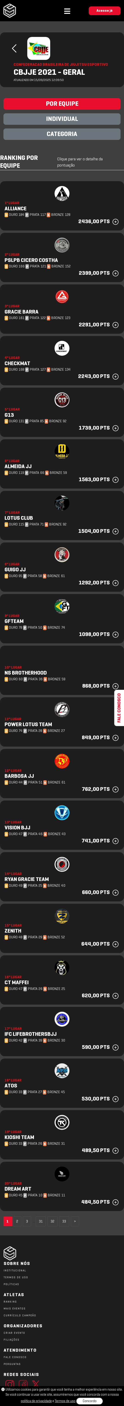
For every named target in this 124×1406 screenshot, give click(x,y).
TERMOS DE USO (16, 1277)
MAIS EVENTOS (15, 1309)
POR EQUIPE (62, 104)
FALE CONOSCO (15, 1357)
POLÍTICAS (11, 1284)
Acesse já (104, 10)
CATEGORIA (62, 134)
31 (41, 1221)
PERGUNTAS (12, 1364)
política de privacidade (36, 1401)
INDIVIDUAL (62, 119)
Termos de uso (65, 1401)
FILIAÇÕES (11, 1340)
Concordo (89, 1401)
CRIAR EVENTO (14, 1333)
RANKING (10, 1302)
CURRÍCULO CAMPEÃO (20, 1315)
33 (64, 1221)
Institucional (15, 1271)
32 (52, 1221)
